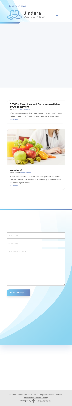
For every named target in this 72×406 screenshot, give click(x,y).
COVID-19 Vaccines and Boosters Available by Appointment (35, 105)
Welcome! (16, 169)
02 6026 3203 (19, 6)
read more (14, 119)
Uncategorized (25, 109)
